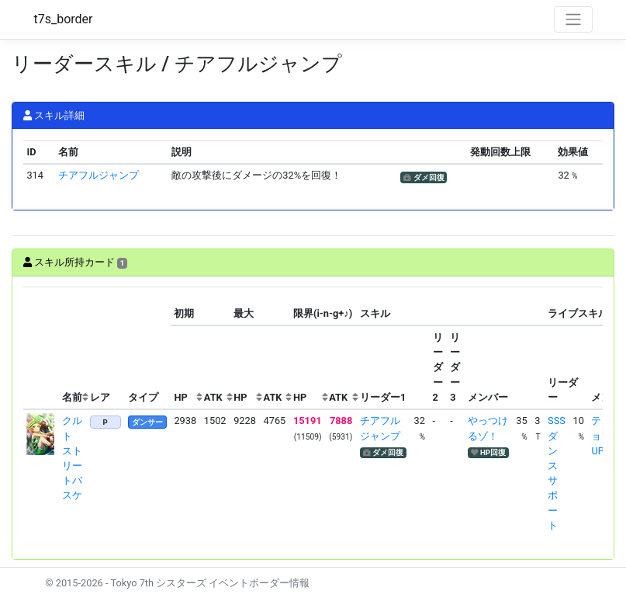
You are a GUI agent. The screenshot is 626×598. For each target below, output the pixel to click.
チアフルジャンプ (98, 175)
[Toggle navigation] (573, 19)
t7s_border (63, 19)
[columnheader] (41, 348)
